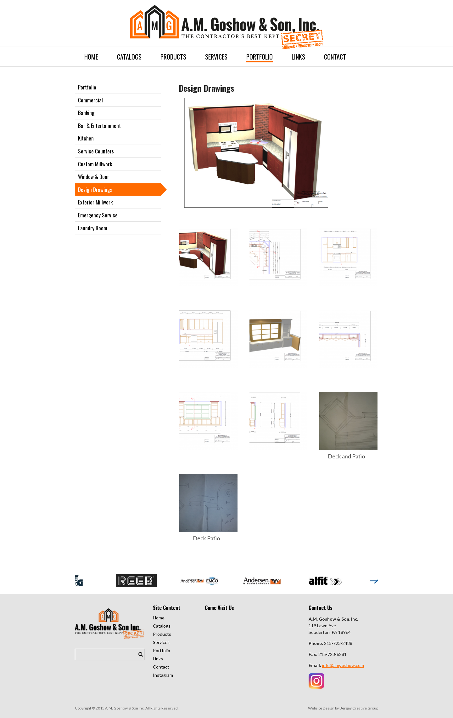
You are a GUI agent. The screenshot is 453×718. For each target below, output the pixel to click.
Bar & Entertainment (99, 125)
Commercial (90, 100)
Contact (161, 666)
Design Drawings (95, 189)
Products (162, 634)
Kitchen (86, 138)
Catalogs (162, 626)
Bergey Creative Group (358, 708)
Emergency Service (98, 215)
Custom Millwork (95, 164)
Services (161, 642)
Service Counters (96, 151)
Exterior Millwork (95, 202)
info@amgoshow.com (343, 665)
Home (159, 617)
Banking (86, 113)
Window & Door (93, 177)
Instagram (163, 675)
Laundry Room (92, 228)
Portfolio (87, 87)
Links (158, 658)
